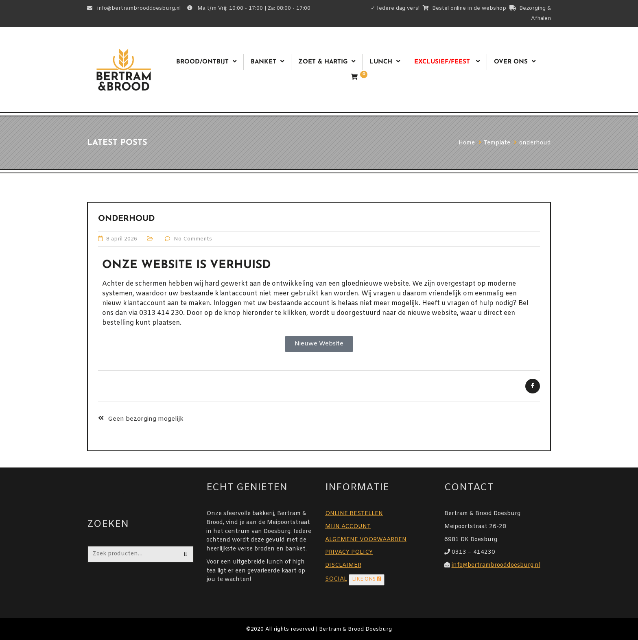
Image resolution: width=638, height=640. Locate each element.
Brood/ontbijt (202, 62)
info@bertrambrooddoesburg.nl (496, 565)
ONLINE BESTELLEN (354, 514)
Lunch (380, 62)
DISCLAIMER (343, 565)
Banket (263, 62)
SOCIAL (336, 579)
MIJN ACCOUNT (348, 527)
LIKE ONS (366, 579)
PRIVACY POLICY (349, 552)
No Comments (193, 239)
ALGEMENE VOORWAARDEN (365, 540)
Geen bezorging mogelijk (146, 419)
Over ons (511, 62)
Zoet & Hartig (322, 62)
